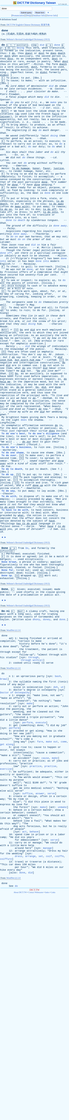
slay (43, 204)
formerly (46, 67)
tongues (52, 220)
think (36, 368)
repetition (7, 395)
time (49, 269)
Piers (3, 94)
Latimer (5, 242)
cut (29, 321)
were (58, 231)
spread (49, 458)
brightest (12, 417)
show (58, 810)
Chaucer (5, 477)
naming (37, 681)
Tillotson (45, 507)
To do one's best (13, 433)
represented (32, 406)
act (23, 146)
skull (42, 318)
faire (55, 114)
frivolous (11, 272)
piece (45, 801)
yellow (4, 488)
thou (21, 53)
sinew (42, 321)
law (15, 766)
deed (13, 646)
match (60, 556)
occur (3, 750)
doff (37, 212)
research (22, 700)
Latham (51, 360)
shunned (44, 255)
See (54, 469)
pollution (48, 250)
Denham (47, 398)
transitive (56, 48)
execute (54, 141)
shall (12, 91)
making (37, 736)
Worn (47, 575)
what (59, 146)
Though (10, 250)
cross (61, 368)
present (48, 50)
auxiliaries (8, 332)
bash (58, 676)
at (37, 269)
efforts (58, 439)
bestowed (44, 105)
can (2, 149)
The (48, 64)
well (3, 304)
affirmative (30, 425)
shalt (23, 152)
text (34, 217)
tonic (63, 681)
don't (32, 354)
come (27, 739)
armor (36, 239)
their (33, 431)
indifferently (28, 135)
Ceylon (4, 619)
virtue (43, 431)
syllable (25, 681)
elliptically (34, 559)
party (40, 676)
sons (22, 529)
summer (62, 182)
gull (28, 266)
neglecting (19, 130)
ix (23, 341)
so (54, 67)
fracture (25, 318)
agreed (31, 556)
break (3, 321)
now (2, 69)
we (53, 236)
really (34, 119)
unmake (62, 807)
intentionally (23, 752)
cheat (14, 266)
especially (23, 201)
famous (62, 485)
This (29, 48)
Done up (7, 575)
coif (49, 856)
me (5, 88)
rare (21, 61)
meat (36, 193)
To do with (9, 496)
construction (41, 179)
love (3, 360)
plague (22, 97)
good (15, 138)
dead (19, 573)
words (27, 777)
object (41, 187)
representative (10, 392)
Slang (3, 313)
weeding (18, 711)
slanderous (38, 220)
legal (36, 250)
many (40, 97)
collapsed (52, 570)
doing (54, 135)
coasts (28, 616)
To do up (7, 474)
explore (44, 280)
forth (61, 436)
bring (14, 124)
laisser (5, 116)
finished (43, 553)
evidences (34, 88)
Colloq (61, 266)
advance (53, 285)
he (47, 53)
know (3, 105)
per (46, 274)
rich (58, 482)
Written (18, 619)
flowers (32, 409)
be (56, 122)
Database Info (39, 15)
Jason (12, 244)
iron (44, 482)
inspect (26, 280)
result (8, 127)
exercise (6, 769)
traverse (35, 861)
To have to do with (15, 510)
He (7, 135)
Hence (5, 168)
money (63, 285)
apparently (7, 119)
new (21, 733)
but (20, 119)
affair (29, 518)
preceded (34, 499)
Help (28, 15)
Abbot (21, 86)
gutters (5, 714)
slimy (33, 463)
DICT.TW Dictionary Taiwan (34, 3)
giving (34, 417)
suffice (17, 785)
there (24, 253)
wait (41, 315)
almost (43, 654)
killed (29, 573)
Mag (32, 304)
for (29, 187)
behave (17, 810)
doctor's (19, 690)
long (21, 614)
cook (44, 190)
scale (17, 687)
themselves (50, 302)
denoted (15, 521)
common (26, 365)
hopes (24, 417)
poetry (46, 61)
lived (3, 409)
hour (24, 867)
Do (21, 329)
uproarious (28, 676)
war (58, 695)
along (39, 730)
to (22, 78)
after (48, 294)
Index (47, 892)
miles (32, 864)
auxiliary (26, 56)
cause (14, 80)
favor (46, 168)
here (28, 848)
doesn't (5, 785)
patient (52, 649)
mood (43, 381)
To (7, 78)
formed (8, 50)
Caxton (59, 88)
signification (9, 122)
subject (38, 521)
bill (18, 288)
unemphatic (13, 425)
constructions (49, 362)
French (46, 114)
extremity (46, 501)
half (3, 184)
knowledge (17, 349)
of (28, 86)
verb (36, 48)
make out (52, 741)
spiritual (43, 253)
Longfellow (7, 422)
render (17, 171)
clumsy (33, 611)
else (3, 790)
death (3, 204)
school (4, 739)
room (21, 799)
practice (38, 760)
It (7, 258)
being (9, 69)
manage (37, 842)
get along (6, 744)
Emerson (21, 165)
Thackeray (42, 234)
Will (28, 782)
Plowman (14, 94)
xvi (63, 529)
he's (44, 643)
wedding (57, 411)
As (17, 58)
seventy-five (34, 274)
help (3, 381)
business (62, 510)
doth (7, 56)
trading (52, 614)
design (32, 796)
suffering (55, 163)
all (57, 152)
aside (51, 491)
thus (3, 53)
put (28, 78)
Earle (30, 526)
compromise (44, 272)
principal (33, 395)
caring (19, 294)
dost (41, 53)
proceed (18, 730)
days (15, 152)
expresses (6, 379)
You (8, 163)
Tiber (9, 371)
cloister (40, 91)
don (38, 209)
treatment (32, 649)
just (12, 431)
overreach (45, 266)
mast (3, 614)
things (40, 157)
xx (22, 154)
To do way (8, 491)
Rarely (10, 346)
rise (24, 747)
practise (50, 766)
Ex (16, 154)
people (19, 829)
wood (58, 801)
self (41, 436)
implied (5, 518)
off (54, 209)
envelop (55, 477)
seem (30, 302)
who (32, 564)
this (15, 64)
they (24, 315)
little (13, 720)
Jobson (59, 354)
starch (29, 482)
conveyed (15, 179)
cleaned (42, 711)
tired (20, 570)
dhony (36, 619)
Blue (4, 247)
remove (60, 206)
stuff (42, 463)
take (3, 212)
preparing (6, 296)
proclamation (30, 594)
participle (32, 182)
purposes (6, 616)
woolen (13, 247)
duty (41, 146)
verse (11, 261)
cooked (17, 663)
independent (33, 58)
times (11, 501)
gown (65, 482)
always (20, 750)
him (44, 244)
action (37, 141)
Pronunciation (18, 15)
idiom (43, 111)
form (55, 64)
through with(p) (32, 660)
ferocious (33, 826)
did (42, 45)
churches (6, 108)
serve (49, 663)
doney (46, 619)
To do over (9, 455)
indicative (32, 50)
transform (6, 217)
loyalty (48, 231)
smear (3, 461)
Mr (50, 354)
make (28, 80)
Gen (17, 341)
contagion (58, 253)
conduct (32, 812)
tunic (23, 247)
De (1, 277)
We (7, 102)
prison (40, 834)
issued (47, 589)
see (13, 280)
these (30, 157)
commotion (55, 752)
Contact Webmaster (35, 892)
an (22, 58)
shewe (63, 86)
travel (19, 861)
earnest (38, 379)
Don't (29, 818)
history (24, 643)
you (17, 102)
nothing (44, 700)
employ (4, 499)
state (53, 198)
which (32, 97)
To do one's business (16, 447)
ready (22, 187)
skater (26, 714)
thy (63, 152)
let (41, 556)
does (53, 53)
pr (1, 48)
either (59, 771)
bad (17, 146)
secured (12, 274)
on (53, 105)
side (65, 193)
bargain (5, 559)
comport (23, 815)
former (26, 250)
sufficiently (9, 193)
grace (23, 105)
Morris (46, 247)
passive (55, 119)
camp (3, 837)
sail (28, 614)
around (19, 848)
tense (58, 50)
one (58, 193)
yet (17, 253)
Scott (46, 357)
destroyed (6, 573)
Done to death (15, 220)
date (9, 594)
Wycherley (9, 450)
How (49, 730)
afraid (4, 829)
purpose (54, 187)
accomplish (46, 176)
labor (39, 152)
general (30, 390)
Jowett (20, 444)
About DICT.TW (20, 892)
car (66, 777)
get (15, 725)
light (15, 420)
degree (31, 690)
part (22, 428)
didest (4, 75)
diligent (46, 439)
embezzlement (30, 840)
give (16, 747)
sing (3, 72)
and (46, 152)
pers (64, 69)
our (35, 146)
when (45, 48)
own (27, 236)
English (5, 264)
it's (64, 643)
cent (53, 274)
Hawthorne (33, 488)
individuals (60, 346)
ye (16, 529)
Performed (13, 553)
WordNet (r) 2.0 (13, 630)
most (15, 428)
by (58, 111)
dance (23, 720)
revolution (7, 703)
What (49, 821)
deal (16, 307)
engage (20, 695)
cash (34, 285)
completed (17, 403)
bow (54, 338)
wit (27, 102)
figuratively (9, 564)
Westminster (39, 86)
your (30, 91)
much (46, 130)
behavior (18, 812)
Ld (54, 157)
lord (13, 86)
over (40, 455)
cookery (42, 562)
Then (4, 244)
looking (38, 294)
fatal (12, 97)
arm (17, 321)
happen (51, 747)
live (59, 395)
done (5, 30)
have (21, 111)
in (16, 50)
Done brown (9, 562)
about (23, 124)
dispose (29, 496)
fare (40, 741)
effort (17, 698)
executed (28, 553)
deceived (6, 567)
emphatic (22, 343)
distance (53, 861)
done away (60, 225)
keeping (36, 296)
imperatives (50, 376)
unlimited (21, 67)
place (14, 78)
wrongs (41, 346)
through (5, 652)
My (7, 86)
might (64, 272)
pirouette (46, 717)
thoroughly (47, 480)
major (21, 684)
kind (21, 463)
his (39, 231)
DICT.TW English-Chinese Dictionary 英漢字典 (28, 25)
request (49, 379)
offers (23, 272)
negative (6, 362)
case (3, 401)
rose (21, 244)
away (61, 204)
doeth (61, 53)
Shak (3, 133)
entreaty (21, 379)
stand (12, 390)
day (18, 870)
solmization (35, 687)
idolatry (10, 255)
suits (3, 780)
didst (43, 72)
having (54, 611)
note (30, 288)
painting (18, 709)
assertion (36, 343)
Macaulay (30, 264)
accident (24, 758)
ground (16, 225)
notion (37, 515)
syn (23, 657)
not (26, 119)
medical (36, 788)
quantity (22, 774)
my (48, 338)
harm (28, 138)
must (13, 239)
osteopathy (49, 690)
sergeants (18, 302)
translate (43, 214)
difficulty (40, 225)
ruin (27, 310)
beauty (56, 406)
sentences (46, 425)
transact (6, 144)
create (17, 796)
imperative (31, 381)
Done (5, 548)
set (44, 338)
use (2, 190)
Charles (57, 324)
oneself (35, 815)
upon (34, 291)
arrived (52, 638)
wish (56, 365)
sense (3, 179)
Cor (48, 108)
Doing (20, 48)
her (48, 411)
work (3, 154)
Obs (36, 78)
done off (6, 253)
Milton (38, 64)
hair (65, 851)
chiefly (29, 592)
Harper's (22, 304)
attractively (35, 851)
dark (62, 315)
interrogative (28, 362)
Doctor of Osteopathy (15, 692)
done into (42, 261)
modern (54, 261)
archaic (47, 341)
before (35, 376)
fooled (37, 567)
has (44, 119)
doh (55, 687)
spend (18, 834)
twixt (45, 135)
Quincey (9, 277)
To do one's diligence (43, 433)
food (15, 190)
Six (8, 152)
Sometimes (12, 315)
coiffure (6, 859)
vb (8, 48)
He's (19, 739)
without (42, 163)
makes (57, 821)
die (57, 97)
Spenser (5, 99)
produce (39, 124)
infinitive (58, 80)
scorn (24, 360)
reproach (22, 431)
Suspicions (13, 231)
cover (33, 458)
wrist (61, 321)
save (47, 392)
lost (29, 111)
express (5, 804)
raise (46, 474)
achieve (42, 127)
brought (21, 501)
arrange (20, 851)
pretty (63, 302)
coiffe (59, 856)
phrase (26, 562)
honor (36, 168)
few (20, 777)
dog (15, 826)
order (51, 296)
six (23, 837)
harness (36, 236)
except (31, 61)
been (56, 258)
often (5, 206)
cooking (29, 190)
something (27, 725)
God (35, 105)
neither (5, 138)
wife (25, 411)
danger (54, 130)
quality (5, 774)
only (3, 195)
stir (15, 755)
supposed (56, 373)
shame (49, 452)
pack (27, 477)
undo (13, 310)
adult (15, 818)
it (29, 130)
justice (58, 168)
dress (23, 212)
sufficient (25, 771)
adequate (46, 771)
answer (46, 777)
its (58, 523)
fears (51, 417)
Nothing (63, 788)
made (62, 122)
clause (50, 592)
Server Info (52, 15)
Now (38, 341)
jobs (59, 760)
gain (47, 441)
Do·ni (6, 611)
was (12, 269)
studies (11, 657)
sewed (33, 461)
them (62, 135)
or (35, 53)
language (44, 523)
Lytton (4, 160)
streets (5, 318)
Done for (7, 570)
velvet (8, 485)
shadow (38, 420)
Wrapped (26, 575)
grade (63, 782)
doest (29, 53)
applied (55, 562)
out (29, 144)
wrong (32, 163)
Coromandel (46, 616)
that (3, 182)
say (39, 354)
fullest (5, 526)
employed (55, 329)
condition (6, 201)
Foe (8, 466)
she (36, 411)
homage (25, 168)
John (65, 706)
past (21, 182)
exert (24, 436)
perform (16, 141)
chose (12, 411)
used (61, 67)
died (18, 409)
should (54, 815)
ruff (28, 485)
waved (14, 135)
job (63, 725)
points (16, 283)
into (33, 198)
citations (6, 114)
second (46, 56)
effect (61, 124)
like (31, 114)
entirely (6, 234)
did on (35, 244)
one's (33, 436)
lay (44, 491)
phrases (48, 201)
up (1, 310)
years (30, 837)
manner (47, 810)
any (14, 684)
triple (34, 717)
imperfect (17, 72)
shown (51, 111)
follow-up (26, 654)
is (1, 50)
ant (52, 807)
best (12, 439)
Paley (11, 228)
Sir (35, 357)
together (44, 461)
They (10, 351)
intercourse (12, 512)
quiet (29, 387)
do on (14, 236)
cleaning (22, 296)
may (35, 130)
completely (7, 176)
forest (23, 807)
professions (8, 763)
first (18, 376)
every (11, 870)
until (27, 663)
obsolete (6, 61)
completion (7, 641)
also (28, 619)
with (42, 80)
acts (22, 826)
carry (21, 144)
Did (45, 368)
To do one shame (13, 452)
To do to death (12, 469)
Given (21, 589)
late (12, 88)
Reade (3, 326)
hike (3, 870)
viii (56, 108)
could (54, 842)
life (61, 269)
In (66, 360)
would (40, 504)
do (3, 45)
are (38, 329)
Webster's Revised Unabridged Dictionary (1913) (28, 39)
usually (21, 499)
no (11, 338)
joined (63, 332)
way (6, 294)
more (24, 845)
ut (62, 687)
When (55, 512)
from (21, 548)
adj (11, 638)
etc (2, 171)
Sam (55, 529)
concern (48, 510)
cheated (20, 567)
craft (43, 611)
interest (32, 283)
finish (26, 176)
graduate (59, 736)
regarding (29, 231)
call (24, 324)
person (56, 56)
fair (53, 244)
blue (16, 801)
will (9, 441)
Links (53, 892)
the (21, 50)
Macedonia (24, 108)
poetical (50, 428)
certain (21, 88)
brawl (3, 679)
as (49, 124)
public (40, 349)
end (31, 174)
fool (37, 821)
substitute (44, 390)
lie (30, 315)
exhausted (6, 578)
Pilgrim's (23, 258)
